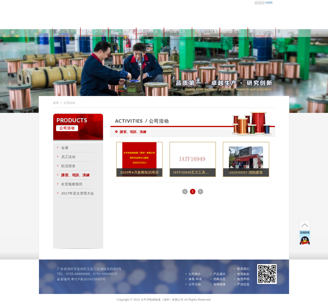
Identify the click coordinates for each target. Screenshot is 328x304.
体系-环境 (94, 32)
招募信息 (178, 32)
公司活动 (150, 32)
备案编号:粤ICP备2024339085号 (81, 277)
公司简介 (66, 32)
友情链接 (206, 32)
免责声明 (243, 277)
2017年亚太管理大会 (77, 192)
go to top (299, 208)
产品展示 (122, 32)
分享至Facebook (254, 14)
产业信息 (233, 32)
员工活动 (68, 155)
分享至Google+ (263, 14)
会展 (64, 146)
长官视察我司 (71, 182)
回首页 (263, 2)
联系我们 (261, 32)
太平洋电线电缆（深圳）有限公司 (104, 14)
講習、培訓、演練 (75, 173)
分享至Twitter (272, 14)
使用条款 (243, 272)
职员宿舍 (68, 164)
